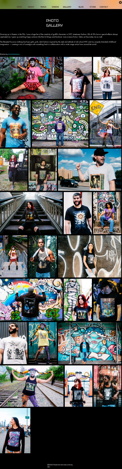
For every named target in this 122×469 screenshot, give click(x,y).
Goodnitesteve (14, 54)
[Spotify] (120, 2)
